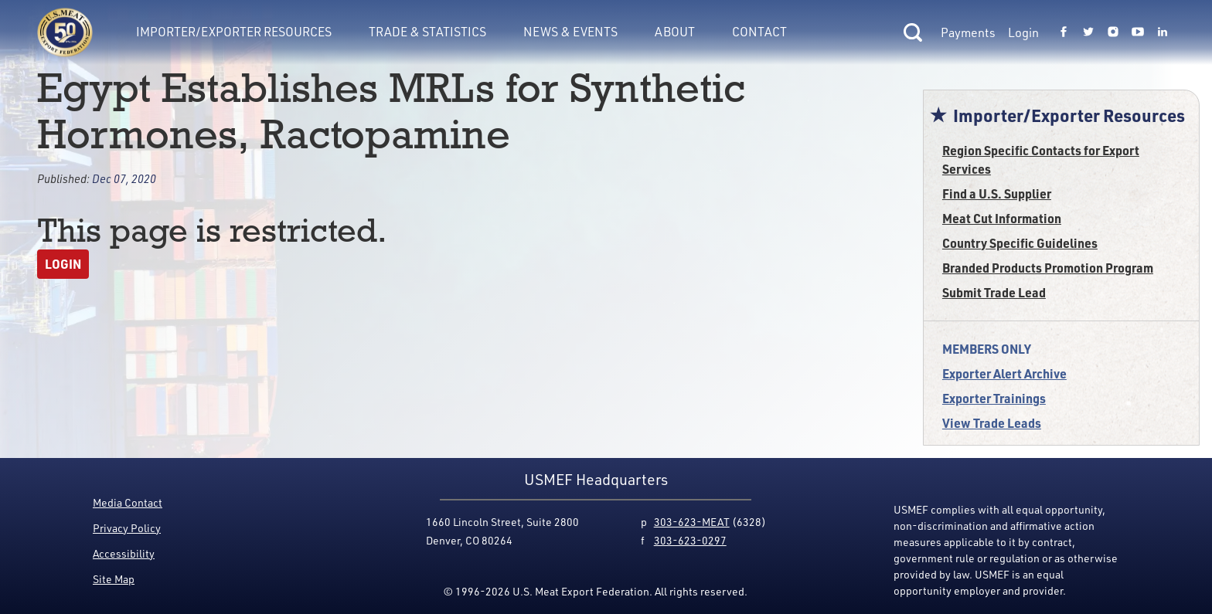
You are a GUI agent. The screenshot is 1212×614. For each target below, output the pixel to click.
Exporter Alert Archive (1004, 373)
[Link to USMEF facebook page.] (1063, 32)
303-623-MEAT (692, 521)
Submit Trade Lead (994, 292)
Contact (759, 31)
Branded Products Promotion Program (1047, 268)
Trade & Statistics (427, 31)
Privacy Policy (127, 528)
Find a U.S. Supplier (996, 193)
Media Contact (127, 502)
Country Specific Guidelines (1020, 243)
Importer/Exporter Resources (234, 31)
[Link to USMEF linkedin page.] (1162, 32)
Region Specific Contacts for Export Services (1040, 159)
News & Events (570, 31)
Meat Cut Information (1001, 218)
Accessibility (124, 553)
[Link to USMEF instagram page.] (1113, 32)
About (675, 31)
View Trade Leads (991, 423)
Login (1023, 32)
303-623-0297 (690, 540)
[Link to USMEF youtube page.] (1138, 32)
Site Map (113, 579)
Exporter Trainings (994, 398)
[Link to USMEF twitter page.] (1088, 32)
